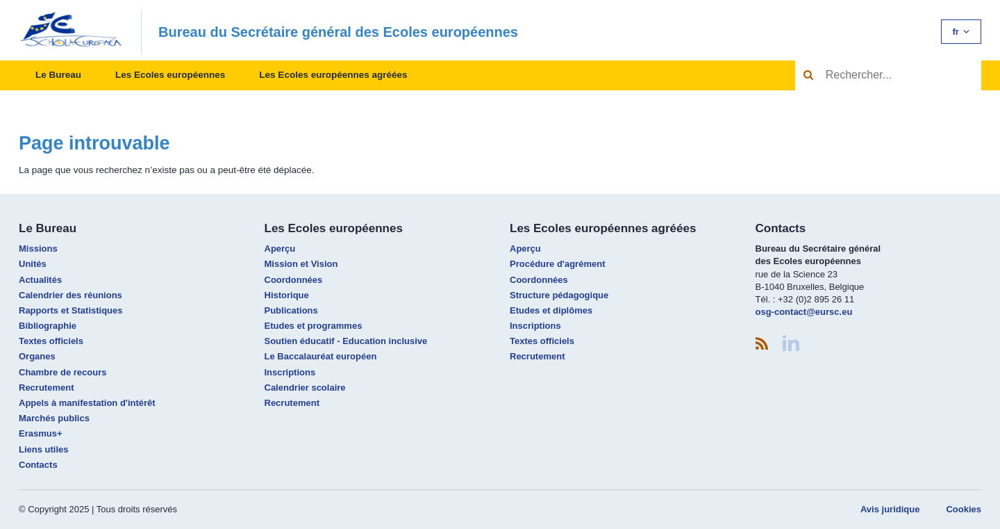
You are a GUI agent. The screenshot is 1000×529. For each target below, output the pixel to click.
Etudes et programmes (313, 325)
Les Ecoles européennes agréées (333, 75)
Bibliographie (47, 325)
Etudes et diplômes (551, 310)
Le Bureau (58, 75)
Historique (287, 295)
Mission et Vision (301, 264)
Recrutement (46, 387)
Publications (291, 310)
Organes (37, 356)
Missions (38, 248)
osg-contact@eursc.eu (804, 312)
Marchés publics (54, 418)
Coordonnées (294, 280)
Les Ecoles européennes (170, 75)
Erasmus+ (40, 433)
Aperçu (280, 248)
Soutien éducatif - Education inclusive (346, 341)
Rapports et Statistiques (71, 310)
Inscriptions (290, 372)
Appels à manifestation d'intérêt (87, 403)
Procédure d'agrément (557, 264)
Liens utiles (44, 449)
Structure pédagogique (559, 295)
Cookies (963, 509)
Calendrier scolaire (305, 387)
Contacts (38, 464)
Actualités (40, 280)
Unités (33, 264)
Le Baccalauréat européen (321, 356)
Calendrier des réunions (70, 295)
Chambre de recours (62, 372)
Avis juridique (889, 509)
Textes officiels (51, 341)
